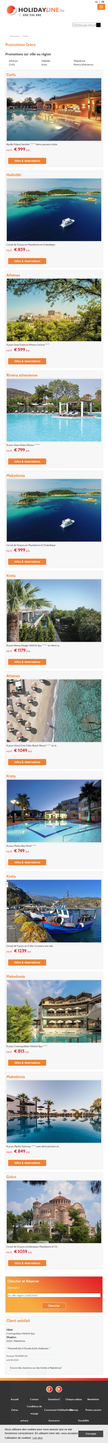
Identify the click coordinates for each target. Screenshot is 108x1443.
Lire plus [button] (38, 1437)
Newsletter (93, 1399)
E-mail (36, 1385)
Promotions (15, 36)
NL (96, 1)
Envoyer (36, 1399)
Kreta (44, 64)
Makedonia (79, 60)
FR (102, 1)
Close (36, 1411)
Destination (13, 1287)
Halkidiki (45, 60)
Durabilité (83, 1420)
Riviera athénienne (83, 64)
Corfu (12, 64)
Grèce (25, 36)
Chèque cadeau (73, 1399)
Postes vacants (93, 1409)
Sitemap (73, 1409)
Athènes (13, 60)
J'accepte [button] (90, 1433)
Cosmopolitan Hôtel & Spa (20, 1333)
